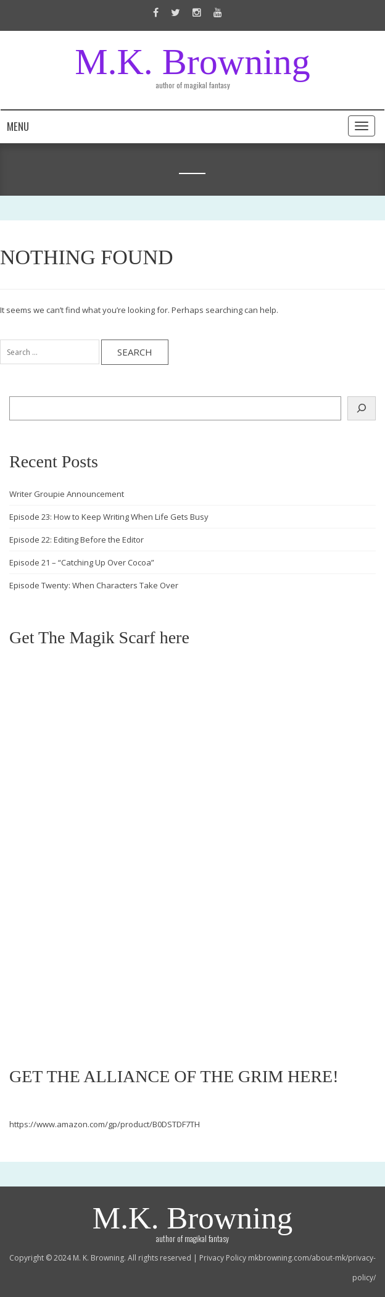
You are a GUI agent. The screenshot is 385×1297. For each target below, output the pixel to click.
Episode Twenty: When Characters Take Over (93, 585)
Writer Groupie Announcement (66, 493)
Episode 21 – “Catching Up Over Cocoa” (81, 562)
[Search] (361, 408)
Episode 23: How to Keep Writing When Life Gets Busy (109, 516)
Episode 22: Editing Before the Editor (76, 539)
